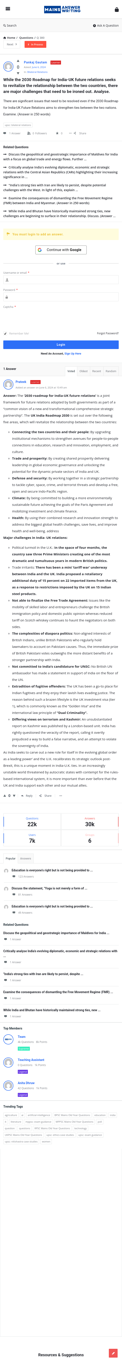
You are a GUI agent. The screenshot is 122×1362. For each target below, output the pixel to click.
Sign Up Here (73, 353)
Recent (96, 371)
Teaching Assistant (31, 1060)
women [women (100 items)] (46, 1141)
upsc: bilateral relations (18, 125)
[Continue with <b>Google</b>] (61, 250)
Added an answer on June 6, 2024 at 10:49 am (41, 387)
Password (10, 290)
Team (21, 1037)
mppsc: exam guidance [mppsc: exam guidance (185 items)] (38, 1121)
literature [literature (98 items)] (16, 1121)
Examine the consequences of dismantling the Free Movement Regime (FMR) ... (58, 992)
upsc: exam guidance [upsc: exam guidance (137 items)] (90, 1135)
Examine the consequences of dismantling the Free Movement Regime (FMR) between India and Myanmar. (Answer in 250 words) (58, 200)
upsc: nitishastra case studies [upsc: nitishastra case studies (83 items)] (21, 1141)
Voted (71, 371)
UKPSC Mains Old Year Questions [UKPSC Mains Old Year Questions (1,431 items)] (23, 1135)
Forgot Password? (108, 333)
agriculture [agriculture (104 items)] (11, 1115)
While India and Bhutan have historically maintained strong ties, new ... (51, 1010)
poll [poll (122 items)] (100, 1121)
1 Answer (12, 939)
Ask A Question (106, 25)
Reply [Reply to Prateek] (27, 796)
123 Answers (23, 876)
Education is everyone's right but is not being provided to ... (52, 870)
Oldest (83, 371)
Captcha (9, 307)
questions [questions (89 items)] (24, 1128)
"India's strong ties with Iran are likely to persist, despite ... (43, 974)
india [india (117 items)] (112, 1115)
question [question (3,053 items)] (10, 1128)
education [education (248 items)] (100, 1115)
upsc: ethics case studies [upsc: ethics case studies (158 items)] (60, 1135)
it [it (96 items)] (5, 1121)
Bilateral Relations (37, 72)
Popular (11, 858)
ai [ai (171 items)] (22, 1115)
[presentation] (36, 320)
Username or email (16, 273)
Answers (25, 858)
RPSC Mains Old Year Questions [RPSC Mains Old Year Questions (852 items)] (52, 1128)
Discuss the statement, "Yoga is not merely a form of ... (49, 888)
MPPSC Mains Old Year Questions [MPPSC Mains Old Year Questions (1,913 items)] (74, 1121)
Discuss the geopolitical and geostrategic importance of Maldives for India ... (56, 933)
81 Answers (22, 894)
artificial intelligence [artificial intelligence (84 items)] (39, 1115)
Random (111, 371)
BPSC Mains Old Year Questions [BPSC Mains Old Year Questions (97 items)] (72, 1115)
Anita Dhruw (26, 1083)
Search (9, 25)
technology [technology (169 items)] (80, 1128)
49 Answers (22, 913)
